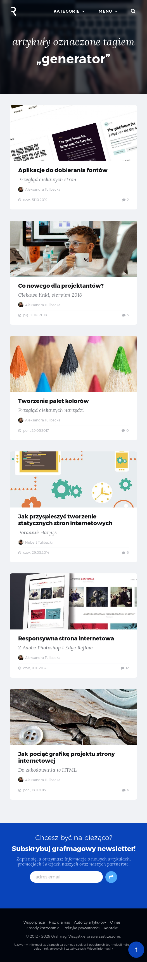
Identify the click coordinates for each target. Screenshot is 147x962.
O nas (115, 922)
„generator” (73, 59)
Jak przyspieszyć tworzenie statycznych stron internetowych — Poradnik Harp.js (73, 506)
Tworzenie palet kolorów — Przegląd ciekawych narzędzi (73, 388)
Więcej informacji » (100, 949)
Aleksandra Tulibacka (39, 189)
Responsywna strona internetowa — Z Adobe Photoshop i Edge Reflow (73, 625)
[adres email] (66, 877)
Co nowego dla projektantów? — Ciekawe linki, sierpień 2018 (73, 273)
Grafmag (59, 936)
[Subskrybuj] (111, 877)
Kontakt (111, 928)
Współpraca (34, 922)
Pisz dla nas (59, 922)
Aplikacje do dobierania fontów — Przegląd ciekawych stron (73, 157)
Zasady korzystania (42, 928)
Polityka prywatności (81, 928)
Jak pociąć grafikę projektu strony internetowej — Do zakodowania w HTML (73, 744)
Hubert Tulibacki (35, 542)
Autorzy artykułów (90, 922)
